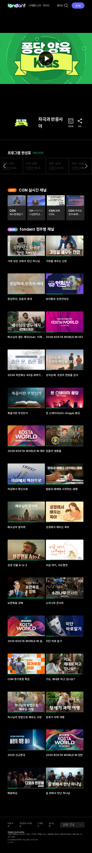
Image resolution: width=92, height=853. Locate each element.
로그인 (78, 5)
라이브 (46, 5)
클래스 (60, 5)
